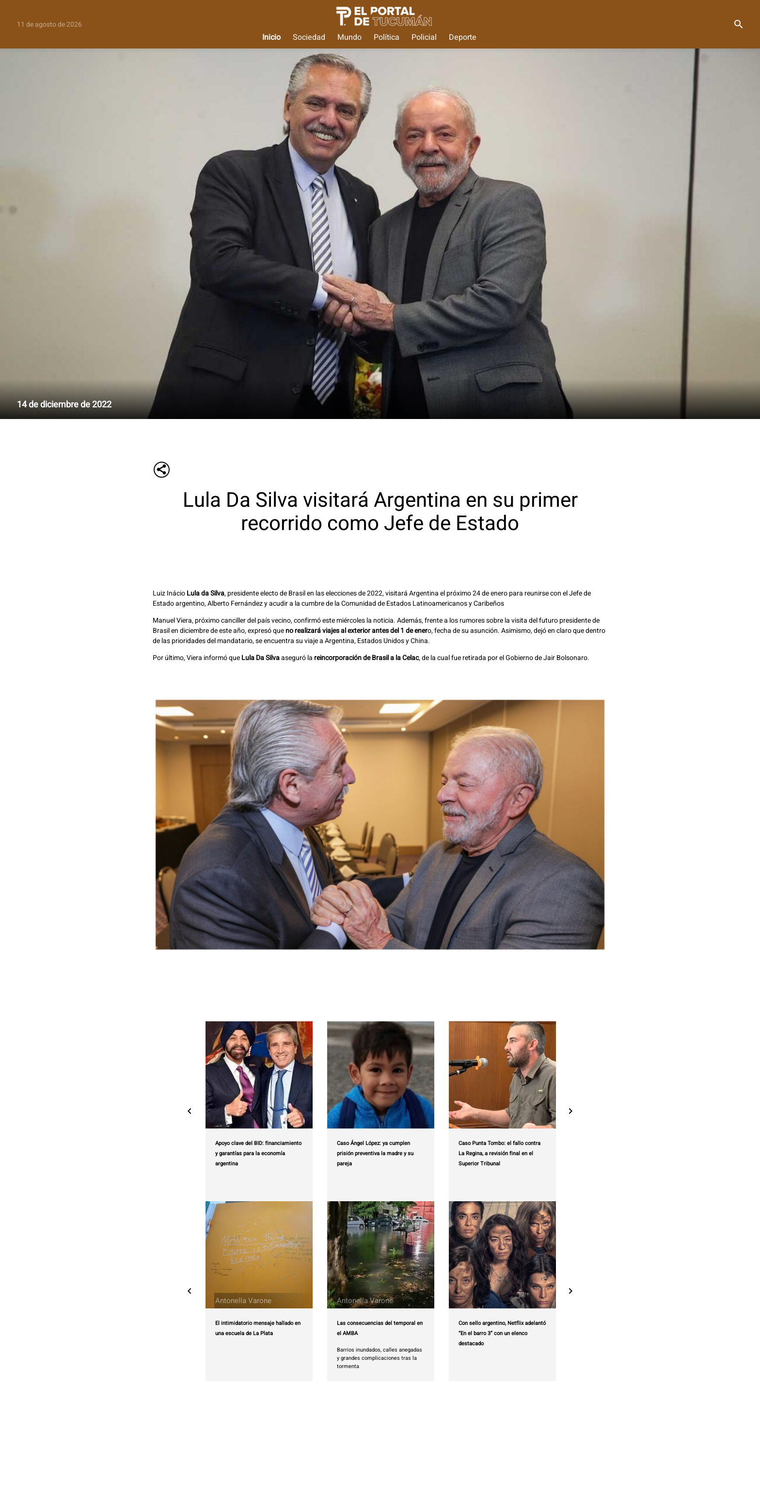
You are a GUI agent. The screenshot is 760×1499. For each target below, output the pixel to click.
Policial (424, 37)
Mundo (349, 37)
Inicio (271, 37)
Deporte (462, 37)
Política (386, 37)
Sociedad (309, 37)
